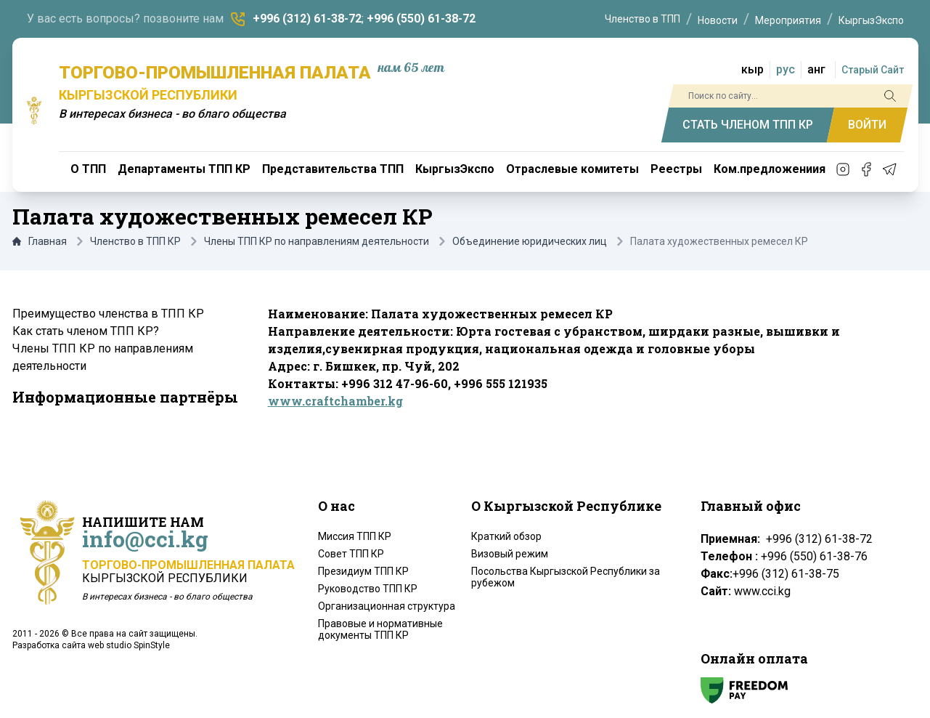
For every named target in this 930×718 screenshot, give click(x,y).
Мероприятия (788, 20)
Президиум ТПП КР (363, 571)
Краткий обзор (506, 536)
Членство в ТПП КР (135, 241)
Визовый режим (509, 554)
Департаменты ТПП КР (184, 169)
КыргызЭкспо (871, 20)
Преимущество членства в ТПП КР (108, 313)
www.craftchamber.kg (335, 400)
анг (816, 69)
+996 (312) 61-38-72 (307, 18)
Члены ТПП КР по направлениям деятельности (316, 241)
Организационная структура (386, 606)
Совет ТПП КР (351, 554)
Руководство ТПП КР (367, 588)
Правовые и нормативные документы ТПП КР (380, 629)
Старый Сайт (872, 70)
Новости (718, 20)
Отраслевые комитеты (572, 169)
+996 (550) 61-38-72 (421, 18)
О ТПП (88, 169)
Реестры (676, 169)
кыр (752, 69)
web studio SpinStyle (129, 645)
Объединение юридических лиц (529, 241)
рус (785, 69)
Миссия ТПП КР (354, 536)
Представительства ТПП (333, 169)
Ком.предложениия (769, 169)
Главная (39, 241)
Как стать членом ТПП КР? (85, 331)
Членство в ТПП (642, 19)
